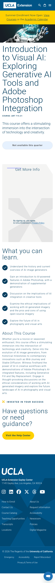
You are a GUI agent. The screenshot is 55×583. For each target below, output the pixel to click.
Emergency (9, 557)
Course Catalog (9, 513)
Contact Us (7, 507)
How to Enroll (8, 501)
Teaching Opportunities (13, 518)
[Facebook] (18, 492)
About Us (34, 501)
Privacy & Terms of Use (27, 562)
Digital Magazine (38, 530)
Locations (7, 530)
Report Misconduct (42, 557)
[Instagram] (4, 492)
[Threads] (34, 492)
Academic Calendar (36, 19)
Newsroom (35, 518)
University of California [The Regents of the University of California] (41, 551)
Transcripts (7, 524)
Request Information (40, 507)
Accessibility (36, 513)
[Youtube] (42, 492)
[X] (26, 492)
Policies (34, 524)
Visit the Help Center (18, 435)
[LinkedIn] (11, 492)
